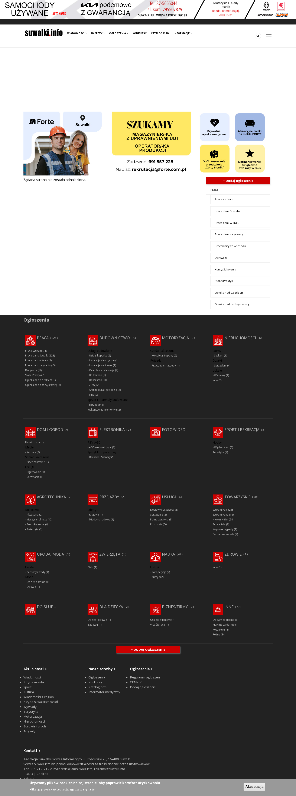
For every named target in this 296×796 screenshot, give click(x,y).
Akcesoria (33, 514)
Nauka (168, 554)
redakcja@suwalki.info (76, 769)
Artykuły (29, 731)
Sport (27, 687)
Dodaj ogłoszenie (143, 687)
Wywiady (30, 706)
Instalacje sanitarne (100, 365)
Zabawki (93, 624)
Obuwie (31, 587)
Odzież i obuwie (97, 620)
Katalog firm (160, 33)
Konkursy (140, 33)
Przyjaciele (219, 524)
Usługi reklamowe (161, 620)
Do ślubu (46, 606)
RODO (28, 774)
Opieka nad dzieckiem (229, 293)
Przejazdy (109, 496)
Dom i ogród (50, 429)
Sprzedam (95, 405)
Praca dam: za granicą (229, 234)
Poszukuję (219, 629)
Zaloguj (28, 778)
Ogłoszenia (118, 33)
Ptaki (90, 567)
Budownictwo (114, 337)
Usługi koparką (98, 355)
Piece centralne (36, 462)
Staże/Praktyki (224, 281)
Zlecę (92, 385)
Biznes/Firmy (175, 606)
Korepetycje (159, 572)
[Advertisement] (148, 79)
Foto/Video (173, 429)
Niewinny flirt (220, 519)
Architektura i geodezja (103, 390)
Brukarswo (95, 375)
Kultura (28, 692)
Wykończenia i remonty (102, 409)
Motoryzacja (175, 337)
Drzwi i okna (32, 442)
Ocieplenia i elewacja (101, 370)
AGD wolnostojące (100, 447)
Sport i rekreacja (241, 429)
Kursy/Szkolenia (225, 269)
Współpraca (157, 624)
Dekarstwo (95, 380)
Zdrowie (233, 554)
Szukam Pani (220, 510)
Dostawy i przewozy (162, 510)
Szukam (218, 355)
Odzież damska (36, 582)
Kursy (155, 577)
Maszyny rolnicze (37, 519)
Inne (91, 395)
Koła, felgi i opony (162, 355)
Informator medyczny (104, 692)
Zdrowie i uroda (34, 726)
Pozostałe (156, 524)
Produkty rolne (36, 524)
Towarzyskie (237, 496)
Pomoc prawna (159, 519)
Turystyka (218, 452)
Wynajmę (219, 375)
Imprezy (98, 33)
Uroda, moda (50, 554)
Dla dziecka (111, 606)
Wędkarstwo (221, 447)
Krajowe (94, 514)
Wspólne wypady (223, 529)
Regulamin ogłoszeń (145, 677)
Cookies (42, 774)
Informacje (183, 33)
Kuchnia (31, 452)
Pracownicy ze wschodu (230, 246)
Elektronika (112, 429)
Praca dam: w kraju (227, 223)
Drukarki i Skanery (100, 457)
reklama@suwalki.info (109, 769)
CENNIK (136, 682)
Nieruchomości (240, 337)
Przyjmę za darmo (224, 624)
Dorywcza (221, 258)
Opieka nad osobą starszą (232, 304)
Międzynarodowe (99, 519)
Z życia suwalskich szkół (40, 702)
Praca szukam (224, 199)
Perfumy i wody (36, 572)
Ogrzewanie (34, 472)
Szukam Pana (220, 514)
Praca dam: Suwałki (227, 211)
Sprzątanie (33, 477)
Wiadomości (77, 33)
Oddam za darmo (223, 620)
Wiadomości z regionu (39, 697)
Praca (214, 190)
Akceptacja (254, 787)
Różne (216, 634)
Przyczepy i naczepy (164, 365)
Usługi (169, 496)
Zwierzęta (33, 529)
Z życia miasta (33, 682)
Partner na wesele (223, 534)
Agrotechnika (51, 496)
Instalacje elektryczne (102, 360)
